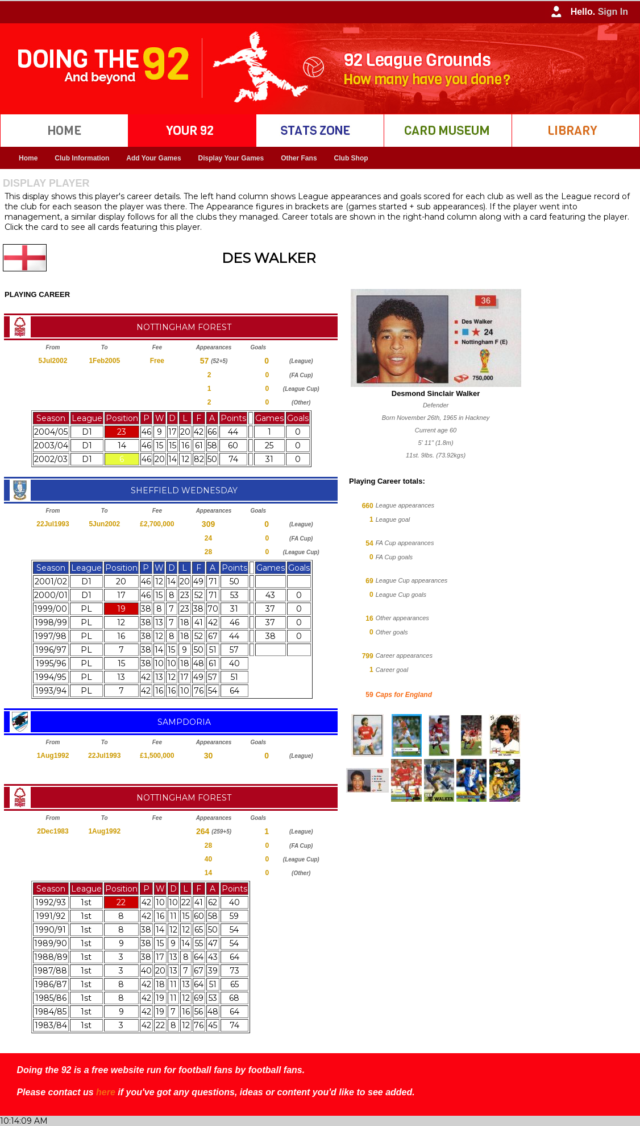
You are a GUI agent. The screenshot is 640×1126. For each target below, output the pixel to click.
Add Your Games (153, 158)
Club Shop (351, 158)
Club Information (82, 158)
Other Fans (299, 158)
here (105, 1092)
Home (28, 158)
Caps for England (404, 695)
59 (369, 695)
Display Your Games (231, 158)
